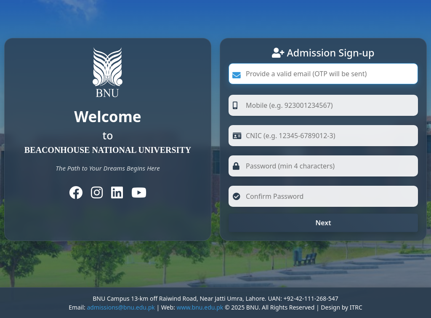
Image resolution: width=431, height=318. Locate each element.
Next (323, 222)
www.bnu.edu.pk (199, 307)
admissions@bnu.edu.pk (120, 307)
